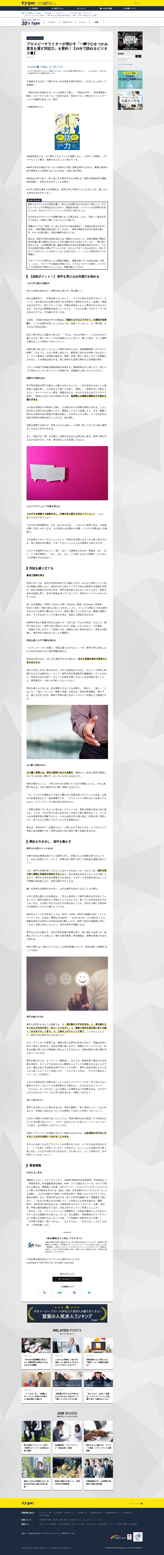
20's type (92, 1524)
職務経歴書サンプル (114, 1513)
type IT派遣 (123, 1524)
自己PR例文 (46, 1515)
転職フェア (84, 1513)
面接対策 (128, 1513)
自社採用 (35, 1548)
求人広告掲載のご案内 (65, 1548)
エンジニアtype (79, 1524)
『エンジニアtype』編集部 (125, 64)
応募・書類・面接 (61, 1520)
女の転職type (65, 1524)
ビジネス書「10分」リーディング (45, 67)
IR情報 (30, 1548)
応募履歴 (59, 1513)
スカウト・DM (46, 1513)
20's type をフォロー (69, 1279)
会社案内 (24, 1548)
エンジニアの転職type (49, 1524)
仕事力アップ (76, 1520)
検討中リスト (71, 1513)
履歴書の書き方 (97, 1513)
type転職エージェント (107, 1524)
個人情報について (44, 1548)
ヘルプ (138, 3)
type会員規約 (54, 1548)
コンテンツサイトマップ (93, 1520)
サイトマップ (122, 60)
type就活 (134, 1524)
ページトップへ (135, 1503)
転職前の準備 (46, 1520)
